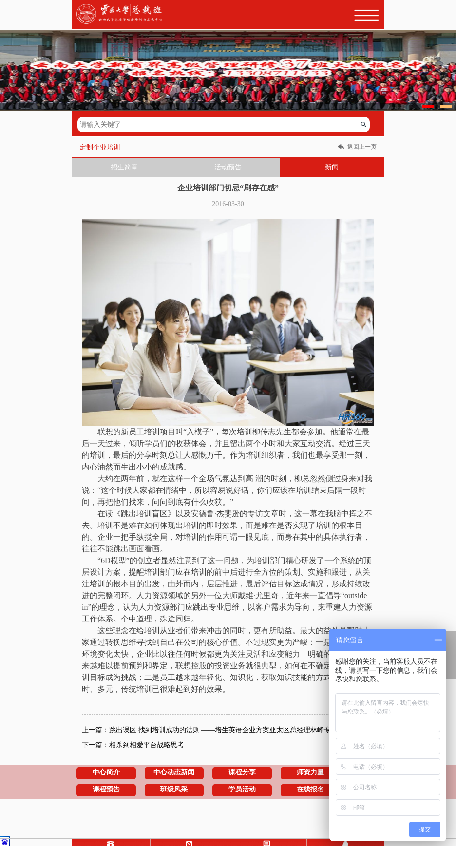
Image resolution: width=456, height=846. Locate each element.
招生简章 (124, 167)
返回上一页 (362, 146)
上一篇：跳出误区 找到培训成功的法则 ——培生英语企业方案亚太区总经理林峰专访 (210, 729)
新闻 (332, 167)
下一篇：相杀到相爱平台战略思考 (133, 745)
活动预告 (228, 167)
